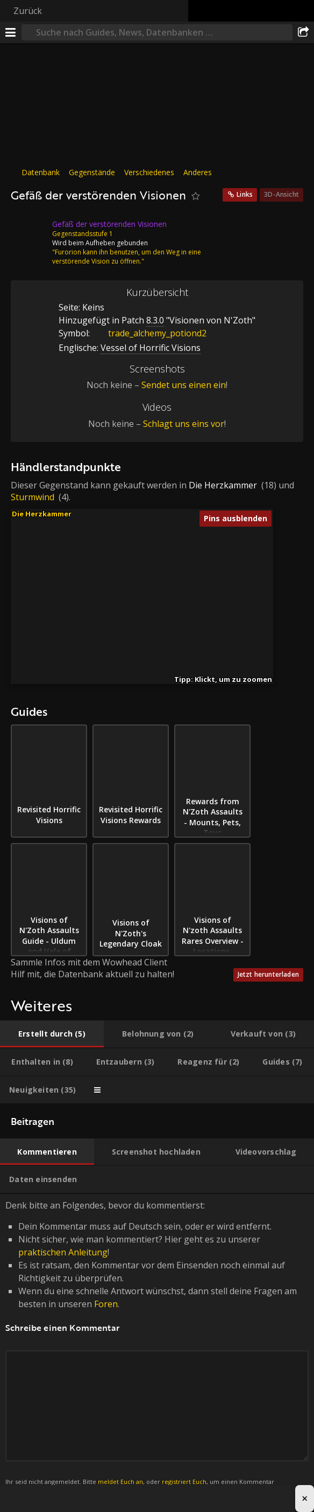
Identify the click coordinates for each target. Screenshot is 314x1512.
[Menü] (11, 32)
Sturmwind (32, 497)
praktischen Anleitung (63, 1252)
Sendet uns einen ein (183, 385)
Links (245, 194)
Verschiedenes (149, 172)
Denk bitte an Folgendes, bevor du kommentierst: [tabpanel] (157, 1349)
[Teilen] (303, 32)
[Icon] (29, 232)
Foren (106, 1304)
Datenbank (41, 172)
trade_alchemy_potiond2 (149, 333)
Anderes (197, 172)
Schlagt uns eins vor (183, 424)
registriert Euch (184, 1482)
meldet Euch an (120, 1482)
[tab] (52, 1033)
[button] (138, 635)
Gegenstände (92, 172)
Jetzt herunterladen (268, 974)
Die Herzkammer (223, 485)
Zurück (27, 11)
